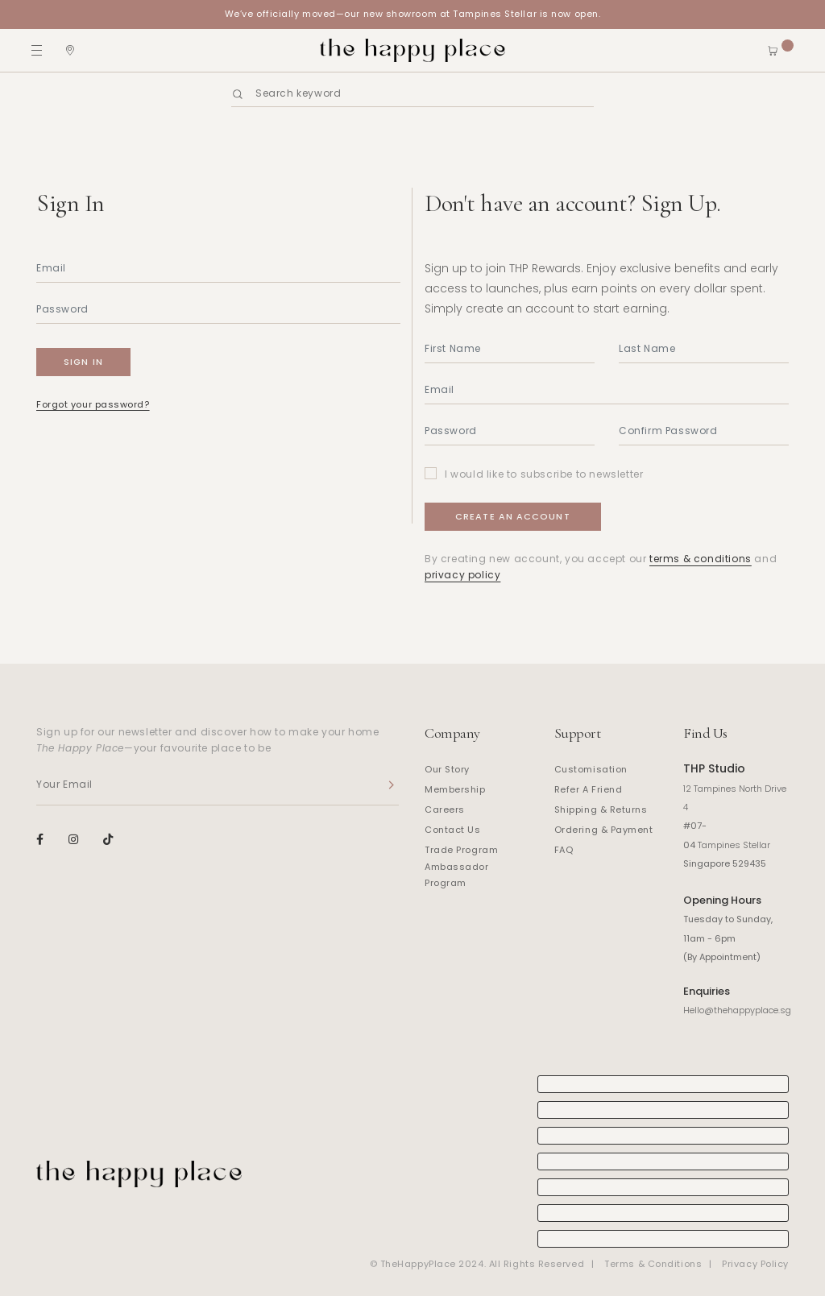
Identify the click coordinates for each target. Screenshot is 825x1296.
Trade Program (461, 849)
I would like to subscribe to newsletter (544, 474)
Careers (445, 809)
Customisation (591, 769)
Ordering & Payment (603, 829)
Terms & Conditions (653, 1263)
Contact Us (453, 829)
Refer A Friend (588, 789)
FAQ (564, 849)
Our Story (447, 769)
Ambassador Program (457, 874)
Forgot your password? (93, 404)
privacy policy (462, 575)
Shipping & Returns (601, 809)
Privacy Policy (755, 1263)
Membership (455, 789)
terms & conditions (700, 558)
